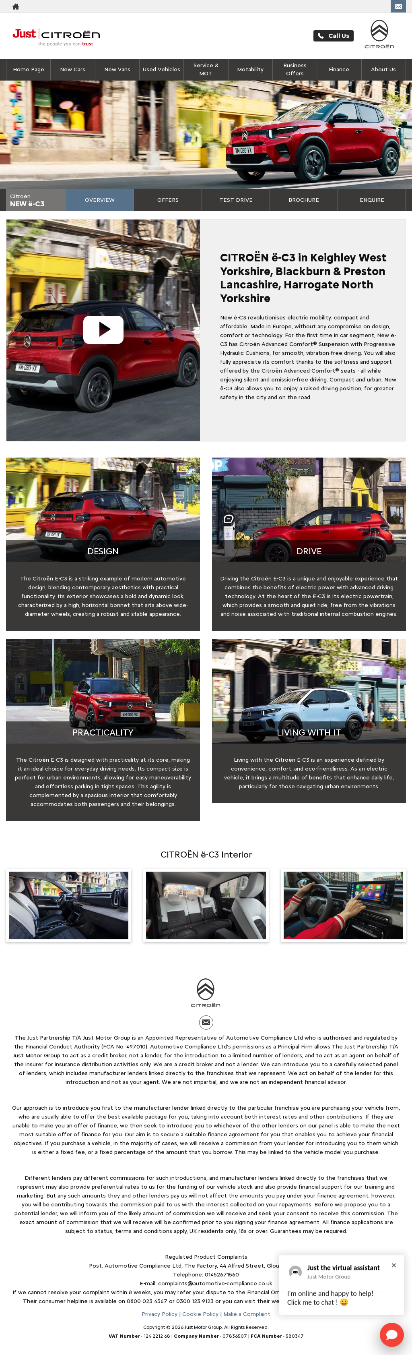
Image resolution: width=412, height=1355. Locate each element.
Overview (100, 200)
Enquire (372, 200)
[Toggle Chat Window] (392, 1335)
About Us (383, 69)
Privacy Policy (159, 1314)
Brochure (303, 200)
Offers (168, 200)
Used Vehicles (161, 69)
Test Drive (236, 200)
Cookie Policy (200, 1314)
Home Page (28, 69)
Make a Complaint (246, 1314)
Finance (339, 69)
